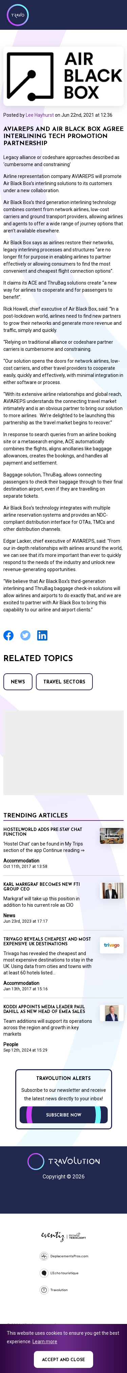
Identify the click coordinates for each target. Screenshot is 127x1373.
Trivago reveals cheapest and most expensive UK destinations (47, 942)
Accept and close (63, 1360)
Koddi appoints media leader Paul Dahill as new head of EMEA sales (44, 1009)
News (18, 682)
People (10, 1044)
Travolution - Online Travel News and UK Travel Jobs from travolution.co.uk (63, 1161)
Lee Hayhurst (40, 115)
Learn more (45, 1341)
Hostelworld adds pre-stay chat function (42, 832)
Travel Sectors (64, 682)
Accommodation (21, 861)
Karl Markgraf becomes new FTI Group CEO (41, 887)
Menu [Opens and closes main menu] (113, 14)
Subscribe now (63, 1115)
